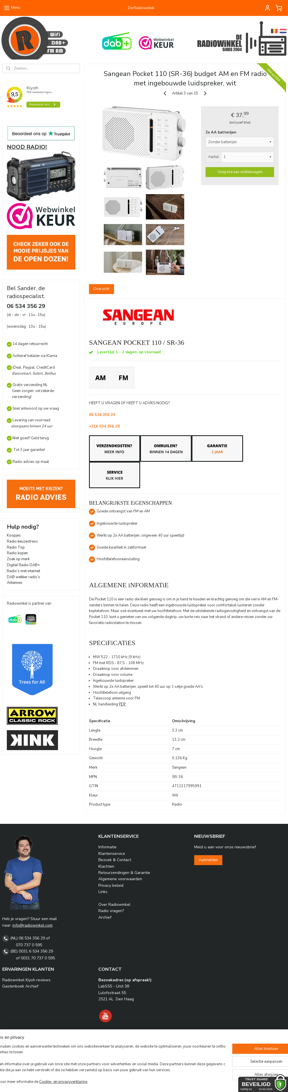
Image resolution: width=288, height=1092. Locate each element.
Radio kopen (17, 553)
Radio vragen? (111, 911)
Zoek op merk (18, 559)
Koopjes (14, 535)
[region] (106, 1065)
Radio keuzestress (22, 541)
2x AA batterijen (221, 132)
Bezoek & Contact (114, 860)
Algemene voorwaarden (120, 879)
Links (102, 891)
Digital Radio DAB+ (23, 565)
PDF (122, 704)
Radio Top (16, 547)
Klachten (106, 866)
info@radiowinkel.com (33, 925)
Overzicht (102, 289)
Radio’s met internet (23, 571)
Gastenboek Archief (20, 986)
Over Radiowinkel (114, 904)
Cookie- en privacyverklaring (82, 1082)
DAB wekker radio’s (23, 577)
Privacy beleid (110, 885)
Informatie (107, 847)
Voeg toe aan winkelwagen (239, 172)
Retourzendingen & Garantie (124, 872)
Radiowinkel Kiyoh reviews (26, 980)
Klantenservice (111, 853)
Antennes (14, 582)
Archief (104, 917)
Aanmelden (208, 860)
